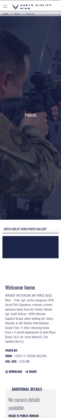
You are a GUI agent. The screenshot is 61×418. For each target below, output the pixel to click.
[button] (5, 7)
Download (13, 371)
